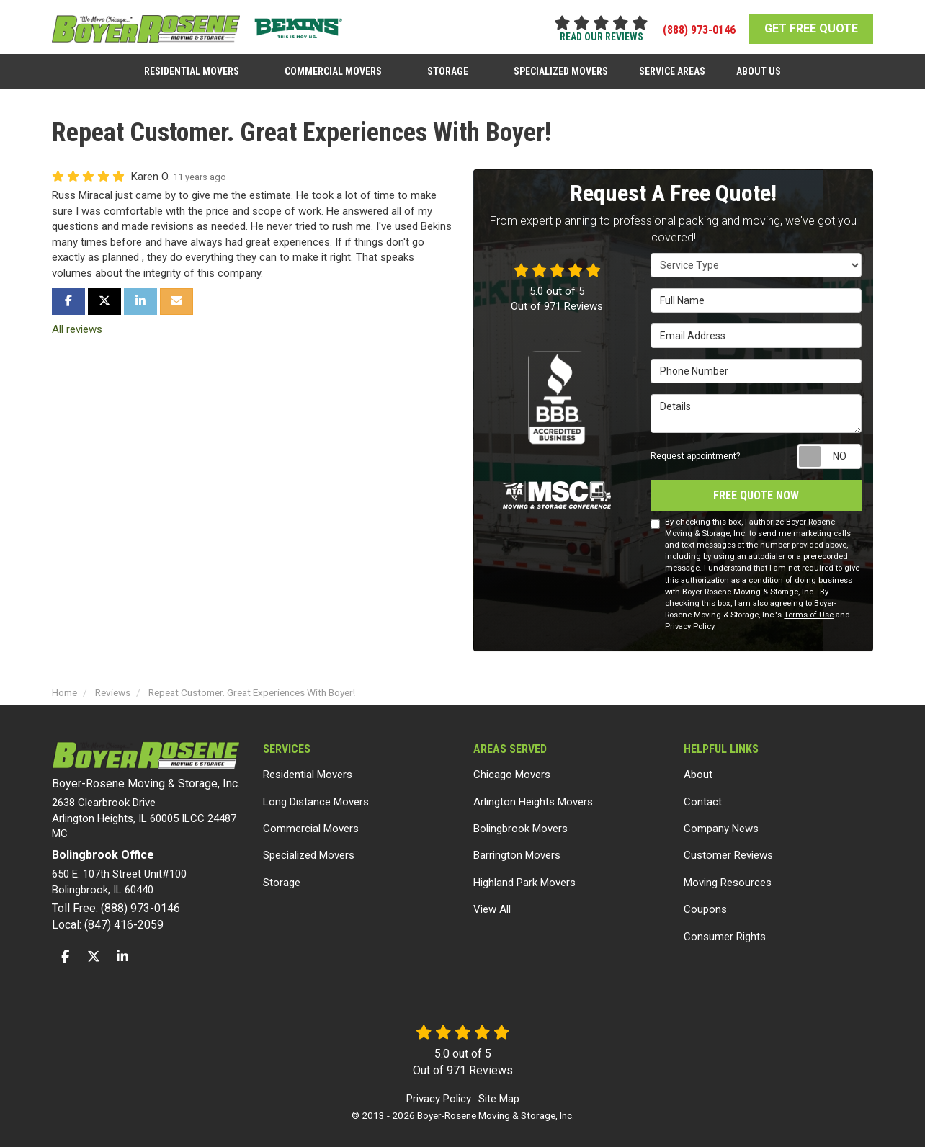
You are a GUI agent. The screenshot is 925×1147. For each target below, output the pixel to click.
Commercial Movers (311, 822)
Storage (281, 876)
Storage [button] (449, 67)
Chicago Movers (511, 769)
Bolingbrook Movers (520, 822)
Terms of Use (809, 609)
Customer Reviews (728, 850)
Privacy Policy (689, 620)
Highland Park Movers (524, 876)
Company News (721, 822)
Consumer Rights (725, 930)
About (698, 769)
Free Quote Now (756, 489)
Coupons (705, 904)
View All (492, 904)
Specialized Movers (308, 850)
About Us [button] (753, 67)
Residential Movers (307, 769)
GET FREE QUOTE (811, 28)
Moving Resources (728, 876)
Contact (703, 796)
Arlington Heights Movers (533, 796)
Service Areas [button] (669, 67)
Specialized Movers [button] (560, 67)
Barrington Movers (516, 850)
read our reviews (601, 37)
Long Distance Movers (316, 796)
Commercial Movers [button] (336, 67)
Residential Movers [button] (197, 67)
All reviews (77, 323)
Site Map (498, 1093)
